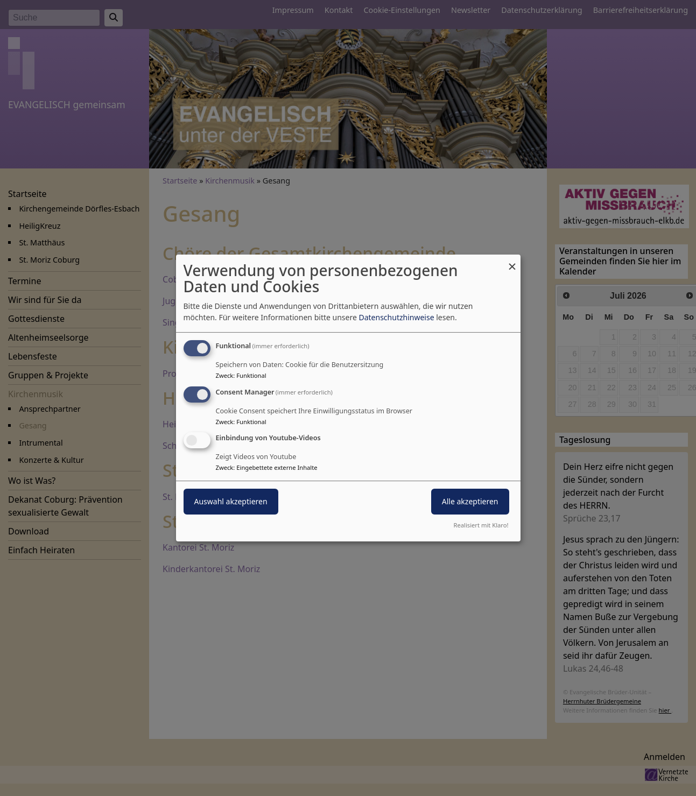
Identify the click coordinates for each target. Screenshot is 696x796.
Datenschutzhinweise (396, 317)
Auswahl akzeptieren (231, 502)
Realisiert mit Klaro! (481, 525)
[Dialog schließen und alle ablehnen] (512, 261)
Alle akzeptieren (470, 502)
